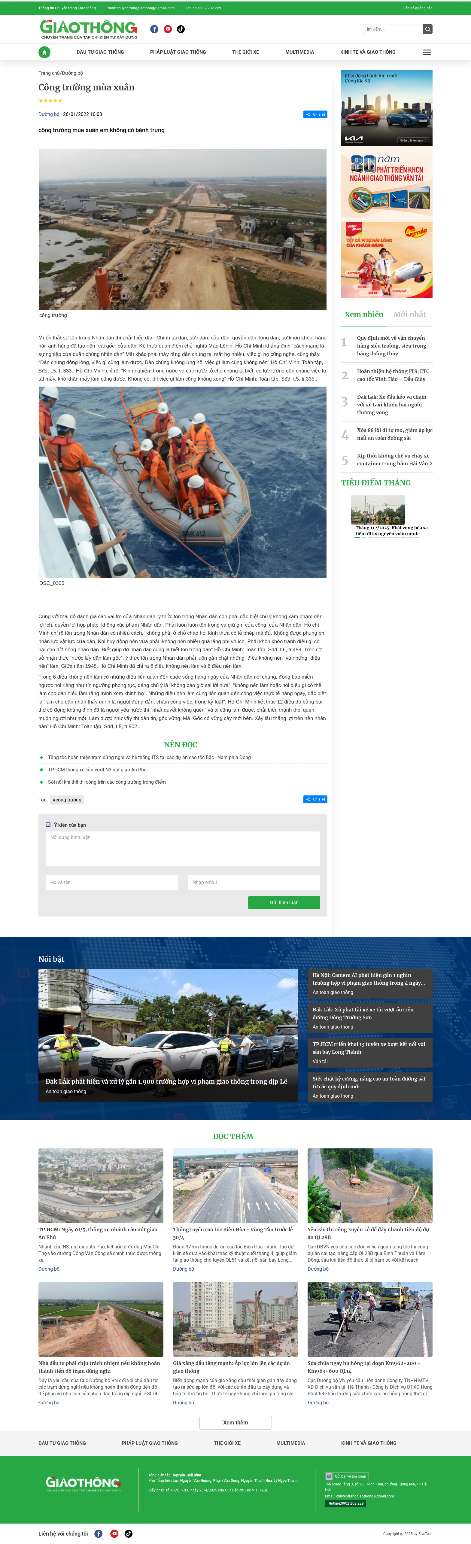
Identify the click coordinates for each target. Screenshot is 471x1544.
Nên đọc (180, 744)
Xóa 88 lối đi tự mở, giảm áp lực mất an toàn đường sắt (395, 434)
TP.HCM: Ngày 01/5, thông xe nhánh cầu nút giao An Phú (97, 1233)
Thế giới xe (227, 1443)
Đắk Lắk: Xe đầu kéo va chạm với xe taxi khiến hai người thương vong (391, 404)
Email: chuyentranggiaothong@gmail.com (140, 8)
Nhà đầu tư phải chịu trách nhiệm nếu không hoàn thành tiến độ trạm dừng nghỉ (99, 1367)
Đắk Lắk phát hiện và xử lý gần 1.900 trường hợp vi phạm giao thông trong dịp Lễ (166, 1081)
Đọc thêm (233, 1136)
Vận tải (320, 1061)
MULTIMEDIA (299, 52)
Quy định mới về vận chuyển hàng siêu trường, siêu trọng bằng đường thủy (391, 346)
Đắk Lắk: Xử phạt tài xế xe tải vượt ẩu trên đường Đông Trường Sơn (363, 1013)
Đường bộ (72, 73)
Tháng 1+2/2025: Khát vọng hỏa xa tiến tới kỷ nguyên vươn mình (392, 530)
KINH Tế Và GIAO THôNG (368, 52)
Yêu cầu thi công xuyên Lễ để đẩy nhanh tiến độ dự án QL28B (368, 1233)
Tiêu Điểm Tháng (376, 483)
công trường (68, 800)
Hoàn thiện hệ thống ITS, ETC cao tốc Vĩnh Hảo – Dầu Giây (393, 375)
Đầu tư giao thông (62, 1443)
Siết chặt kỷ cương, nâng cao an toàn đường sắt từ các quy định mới (369, 1083)
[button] (357, 537)
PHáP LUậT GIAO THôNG (178, 52)
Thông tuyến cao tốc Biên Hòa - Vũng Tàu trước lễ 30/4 (233, 1233)
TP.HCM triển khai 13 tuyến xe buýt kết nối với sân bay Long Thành (369, 1048)
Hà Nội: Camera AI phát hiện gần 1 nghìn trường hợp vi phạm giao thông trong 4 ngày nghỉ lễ (367, 979)
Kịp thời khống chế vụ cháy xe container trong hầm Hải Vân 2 (394, 460)
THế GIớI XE (245, 52)
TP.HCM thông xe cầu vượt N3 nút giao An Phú (97, 770)
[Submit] (428, 29)
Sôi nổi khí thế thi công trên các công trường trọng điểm (107, 782)
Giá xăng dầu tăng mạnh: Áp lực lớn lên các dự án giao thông (231, 1367)
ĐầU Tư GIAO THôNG (100, 52)
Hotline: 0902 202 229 (203, 8)
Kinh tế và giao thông (369, 1443)
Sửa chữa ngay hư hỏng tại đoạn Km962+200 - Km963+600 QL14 (364, 1367)
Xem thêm (235, 1422)
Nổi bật (51, 959)
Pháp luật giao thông (150, 1443)
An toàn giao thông (66, 1091)
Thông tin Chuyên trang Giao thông (67, 8)
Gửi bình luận (284, 902)
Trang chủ (49, 73)
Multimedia (290, 1443)
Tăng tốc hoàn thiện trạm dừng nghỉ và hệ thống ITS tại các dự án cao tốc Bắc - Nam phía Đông (149, 757)
